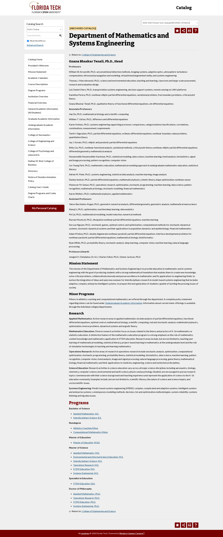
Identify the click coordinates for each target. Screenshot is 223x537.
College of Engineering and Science (41, 143)
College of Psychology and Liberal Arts (41, 153)
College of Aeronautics (39, 135)
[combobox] (170, 23)
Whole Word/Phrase (38, 41)
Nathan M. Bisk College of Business (41, 163)
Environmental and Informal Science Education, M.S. (98, 457)
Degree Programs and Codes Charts (42, 195)
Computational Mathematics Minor (90, 432)
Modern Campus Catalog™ (131, 533)
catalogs (85, 533)
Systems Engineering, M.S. (85, 473)
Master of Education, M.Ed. (86, 442)
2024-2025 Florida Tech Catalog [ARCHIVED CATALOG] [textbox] (166, 23)
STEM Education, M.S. (84, 469)
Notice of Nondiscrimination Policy (42, 179)
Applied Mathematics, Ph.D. (86, 493)
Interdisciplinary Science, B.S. (87, 417)
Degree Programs (36, 90)
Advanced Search (34, 45)
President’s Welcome (38, 65)
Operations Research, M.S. (86, 465)
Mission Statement (37, 71)
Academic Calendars (38, 78)
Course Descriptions (38, 84)
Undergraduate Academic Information (40, 127)
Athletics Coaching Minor (85, 428)
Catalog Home (35, 59)
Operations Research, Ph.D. (86, 498)
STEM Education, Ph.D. (84, 502)
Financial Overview (37, 102)
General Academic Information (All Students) (43, 110)
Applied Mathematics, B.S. (86, 413)
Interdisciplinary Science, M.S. (87, 461)
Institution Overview (38, 96)
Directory (33, 171)
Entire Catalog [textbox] (33, 29)
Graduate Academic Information (44, 118)
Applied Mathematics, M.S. (86, 453)
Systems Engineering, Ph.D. (86, 506)
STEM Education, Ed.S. (84, 483)
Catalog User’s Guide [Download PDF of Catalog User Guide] (38, 187)
